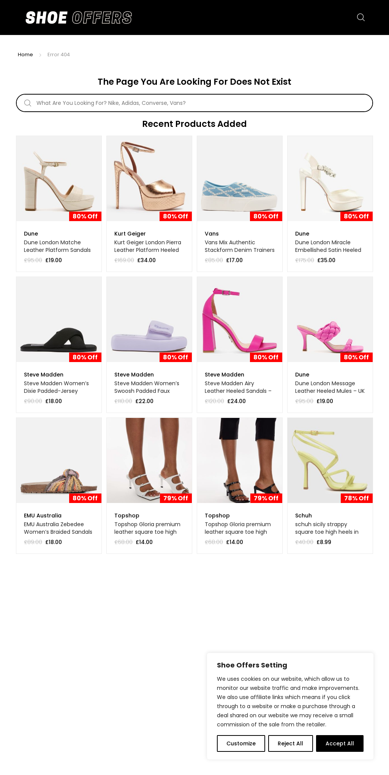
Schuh (303, 515)
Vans (212, 233)
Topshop (126, 515)
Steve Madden (43, 374)
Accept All (340, 743)
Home (25, 54)
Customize (241, 743)
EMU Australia (43, 515)
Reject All (290, 743)
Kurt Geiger (130, 233)
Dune (31, 233)
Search (361, 17)
